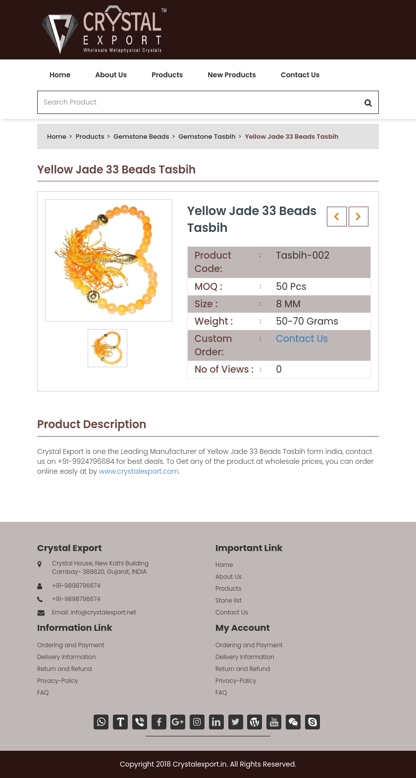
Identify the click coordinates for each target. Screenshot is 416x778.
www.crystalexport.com (139, 471)
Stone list (228, 600)
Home (60, 75)
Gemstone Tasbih (206, 136)
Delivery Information (66, 657)
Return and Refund (64, 669)
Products (167, 75)
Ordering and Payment (70, 645)
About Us (111, 75)
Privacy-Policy (57, 680)
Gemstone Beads (141, 136)
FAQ (43, 692)
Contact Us (300, 75)
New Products (232, 75)
